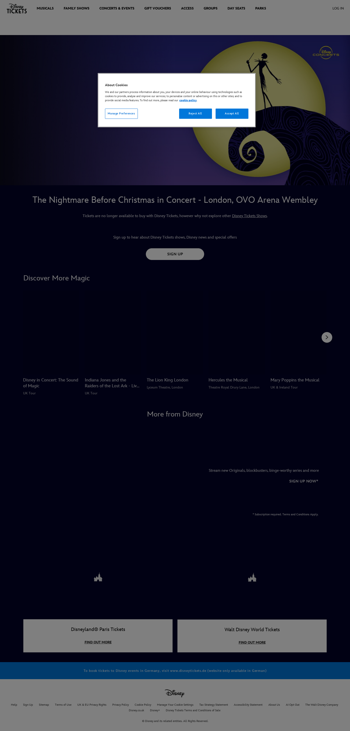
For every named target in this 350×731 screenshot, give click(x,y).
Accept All (232, 113)
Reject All (195, 113)
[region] (177, 100)
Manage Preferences (121, 113)
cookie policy (188, 100)
